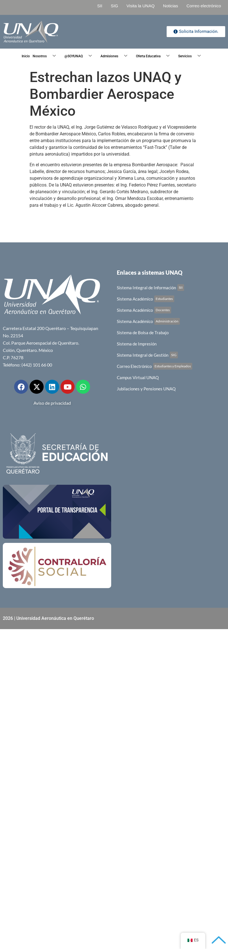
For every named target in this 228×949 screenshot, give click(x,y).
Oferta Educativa (155, 56)
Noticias (170, 5)
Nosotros (46, 56)
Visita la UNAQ (140, 5)
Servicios (191, 56)
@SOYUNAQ (80, 56)
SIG (114, 5)
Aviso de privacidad (52, 403)
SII (99, 5)
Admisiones (115, 56)
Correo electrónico (203, 5)
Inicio (26, 56)
